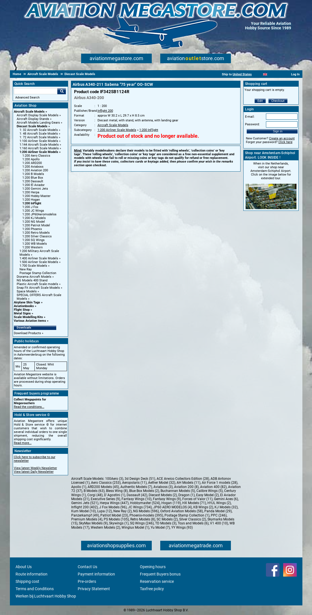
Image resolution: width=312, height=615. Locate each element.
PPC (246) (219, 515)
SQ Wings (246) (142, 523)
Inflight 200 (105, 111)
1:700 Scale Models (33, 266)
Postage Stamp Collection (38, 273)
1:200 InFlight (31, 203)
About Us (24, 566)
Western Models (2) (105, 527)
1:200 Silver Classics (37, 236)
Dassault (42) (137, 495)
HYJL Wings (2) (219, 503)
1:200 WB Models (34, 244)
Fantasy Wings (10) (136, 499)
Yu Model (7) (160, 527)
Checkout (278, 101)
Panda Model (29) (218, 511)
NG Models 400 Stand (32, 280)
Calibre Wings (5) (209, 491)
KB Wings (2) (203, 507)
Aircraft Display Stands (33, 119)
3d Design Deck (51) (140, 479)
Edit (260, 101)
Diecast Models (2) (163, 495)
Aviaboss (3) (163, 487)
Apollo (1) (78, 487)
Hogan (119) (171, 503)
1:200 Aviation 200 (35, 170)
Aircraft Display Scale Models (37, 115)
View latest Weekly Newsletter (35, 468)
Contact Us (87, 566)
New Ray (26, 269)
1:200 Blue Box (32, 178)
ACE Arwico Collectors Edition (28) (183, 479)
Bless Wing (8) (117, 491)
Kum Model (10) (83, 511)
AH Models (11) (188, 483)
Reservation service (157, 581)
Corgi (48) (95, 495)
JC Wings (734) (140, 507)
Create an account (282, 138)
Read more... (23, 443)
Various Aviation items (30, 321)
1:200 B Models (33, 174)
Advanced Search (27, 97)
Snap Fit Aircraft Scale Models (38, 288)
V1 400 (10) (219, 523)
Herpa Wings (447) (114, 503)
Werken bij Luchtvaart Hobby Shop (46, 596)
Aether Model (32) (161, 483)
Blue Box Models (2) (144, 491)
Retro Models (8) (142, 519)
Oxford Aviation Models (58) (181, 511)
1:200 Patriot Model (36, 225)
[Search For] (35, 91)
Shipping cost (27, 581)
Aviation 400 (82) (213, 487)
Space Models (27, 291)
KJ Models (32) (226, 507)
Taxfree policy (152, 588)
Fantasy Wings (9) (167, 499)
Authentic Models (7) (136, 487)
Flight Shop (22, 310)
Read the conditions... (29, 407)
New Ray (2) (122, 511)
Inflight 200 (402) (84, 507)
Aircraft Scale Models (29, 111)
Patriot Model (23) (114, 515)
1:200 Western (32, 247)
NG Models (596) (146, 511)
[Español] (272, 74)
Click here (285, 142)
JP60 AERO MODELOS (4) (172, 507)
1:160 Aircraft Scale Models (39, 148)
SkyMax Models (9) (93, 523)
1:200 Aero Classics (36, 155)
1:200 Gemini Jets (35, 189)
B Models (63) (94, 491)
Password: (252, 124)
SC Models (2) (167, 519)
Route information (31, 574)
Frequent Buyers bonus (160, 574)
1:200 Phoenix (32, 229)
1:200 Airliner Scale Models (39, 152)
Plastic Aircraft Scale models (37, 284)
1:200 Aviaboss (33, 166)
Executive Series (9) (105, 499)
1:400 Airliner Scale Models (39, 258)
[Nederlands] (258, 74)
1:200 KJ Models (34, 218)
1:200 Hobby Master (36, 196)
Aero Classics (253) (106, 483)
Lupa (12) (104, 511)
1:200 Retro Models (36, 233)
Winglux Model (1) (135, 527)
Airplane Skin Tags (27, 302)
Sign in (278, 131)
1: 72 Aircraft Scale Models (39, 137)
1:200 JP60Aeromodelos (39, 214)
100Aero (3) (114, 479)
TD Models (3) (165, 523)
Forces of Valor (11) (197, 499)
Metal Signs (22, 313)
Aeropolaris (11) (134, 483)
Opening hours (153, 566)
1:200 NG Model (33, 222)
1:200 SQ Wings (33, 240)
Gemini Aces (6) (226, 499)
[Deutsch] (279, 74)
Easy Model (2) (207, 495)
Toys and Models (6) (193, 523)
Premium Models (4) (86, 519)
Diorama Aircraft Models (34, 277)
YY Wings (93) (182, 527)
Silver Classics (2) (192, 519)
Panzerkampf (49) (85, 515)
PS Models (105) (116, 519)
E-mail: (250, 117)
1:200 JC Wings (33, 211)
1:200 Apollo (31, 159)
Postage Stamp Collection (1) (186, 515)
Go (61, 91)
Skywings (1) (119, 523)
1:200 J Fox (30, 207)
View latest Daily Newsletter (34, 472)
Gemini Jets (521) (84, 503)
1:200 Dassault (32, 181)
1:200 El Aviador (33, 185)
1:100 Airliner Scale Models (39, 141)
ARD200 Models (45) (103, 487)
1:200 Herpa (30, 192)
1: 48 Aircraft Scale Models (39, 133)
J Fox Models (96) (113, 507)
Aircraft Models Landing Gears (38, 122)
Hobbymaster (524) (145, 503)
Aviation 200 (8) (186, 487)
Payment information (96, 574)
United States (242, 74)
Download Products (27, 333)
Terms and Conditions (35, 588)
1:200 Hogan (31, 200)
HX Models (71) (194, 503)
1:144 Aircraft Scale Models (39, 144)
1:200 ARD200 (32, 163)
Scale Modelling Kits (28, 317)
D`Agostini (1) (114, 495)
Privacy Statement (94, 588)
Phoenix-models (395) (146, 515)
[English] (265, 74)
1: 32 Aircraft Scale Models (39, 130)
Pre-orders (87, 581)
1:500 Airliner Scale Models (39, 262)
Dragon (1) (186, 495)
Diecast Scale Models (32, 126)
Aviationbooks (24, 306)
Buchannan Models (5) (178, 491)
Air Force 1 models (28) (219, 483)
